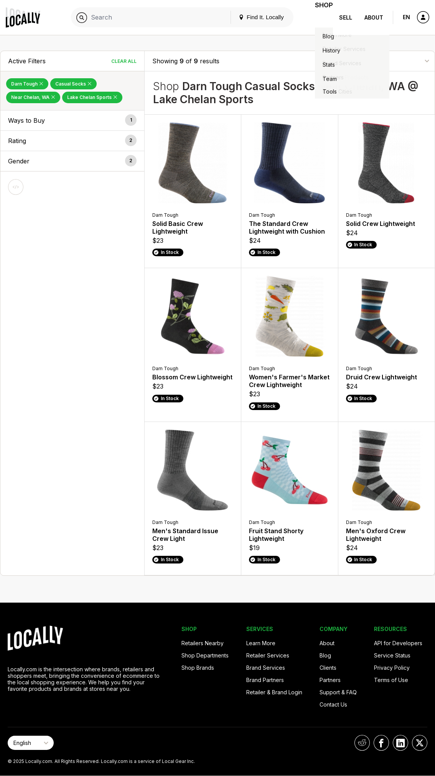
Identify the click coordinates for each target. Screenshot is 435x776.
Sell (345, 17)
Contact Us (333, 704)
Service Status (392, 655)
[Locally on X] (419, 743)
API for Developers (398, 643)
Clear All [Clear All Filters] (124, 61)
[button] (72, 120)
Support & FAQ (338, 692)
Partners (330, 680)
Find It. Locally (251, 17)
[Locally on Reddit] (362, 743)
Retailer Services (267, 655)
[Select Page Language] (31, 743)
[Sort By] (389, 60)
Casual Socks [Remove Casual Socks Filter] (73, 84)
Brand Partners (265, 680)
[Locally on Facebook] (381, 743)
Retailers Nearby (202, 643)
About (373, 17)
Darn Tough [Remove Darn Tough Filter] (27, 84)
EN (406, 17)
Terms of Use (391, 680)
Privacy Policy (392, 667)
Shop (319, 17)
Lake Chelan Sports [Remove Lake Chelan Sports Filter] (92, 97)
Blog (325, 655)
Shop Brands (197, 667)
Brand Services (265, 667)
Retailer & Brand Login (274, 692)
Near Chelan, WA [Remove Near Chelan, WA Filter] (33, 97)
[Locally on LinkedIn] (400, 743)
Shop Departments (205, 655)
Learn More (260, 643)
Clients (328, 667)
